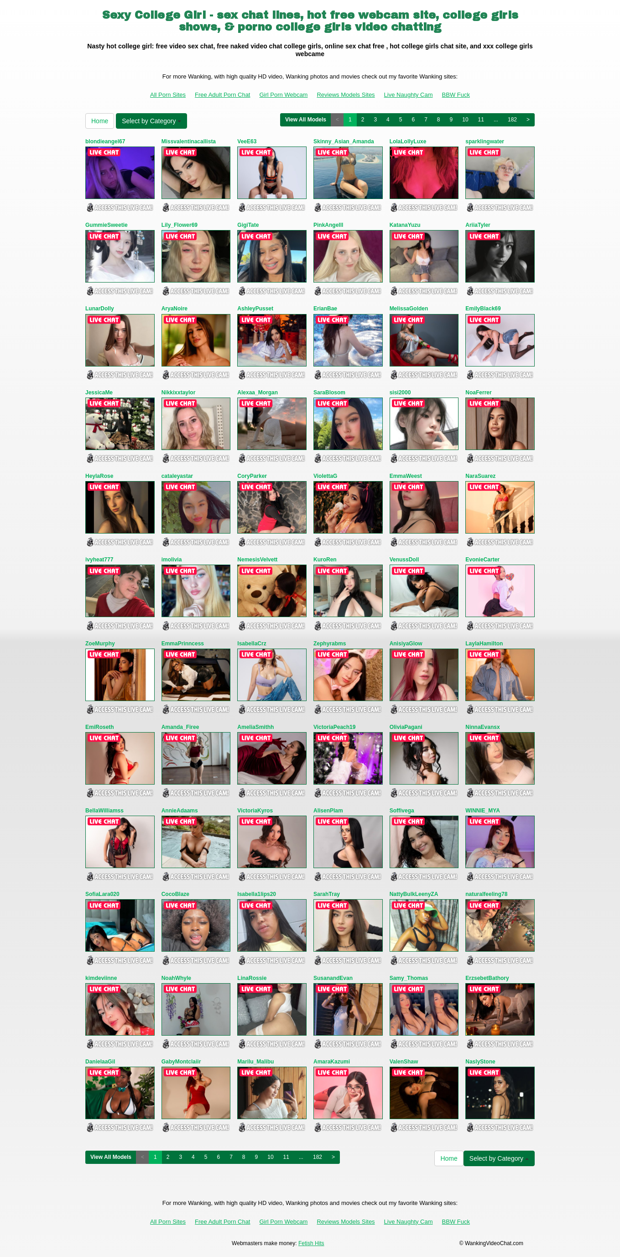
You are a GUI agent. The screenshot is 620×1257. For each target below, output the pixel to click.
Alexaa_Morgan (257, 392)
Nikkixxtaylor (179, 392)
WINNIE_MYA (482, 810)
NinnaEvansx (482, 727)
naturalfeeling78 (486, 894)
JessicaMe (99, 392)
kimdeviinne (101, 978)
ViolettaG (325, 476)
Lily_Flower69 (180, 225)
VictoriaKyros (255, 810)
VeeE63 (246, 141)
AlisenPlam (328, 810)
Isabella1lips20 (256, 894)
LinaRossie (251, 978)
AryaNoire (175, 308)
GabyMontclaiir (181, 1061)
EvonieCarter (482, 559)
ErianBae (325, 308)
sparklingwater (484, 141)
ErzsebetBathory (487, 978)
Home (99, 121)
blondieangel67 (105, 141)
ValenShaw (404, 1061)
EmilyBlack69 (482, 308)
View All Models (305, 119)
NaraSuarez (480, 476)
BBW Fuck (456, 94)
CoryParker (252, 476)
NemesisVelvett (257, 559)
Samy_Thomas (409, 978)
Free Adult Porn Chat (222, 94)
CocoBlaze (175, 894)
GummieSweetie (106, 225)
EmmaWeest (406, 476)
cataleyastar (177, 476)
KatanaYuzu (405, 225)
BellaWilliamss (104, 810)
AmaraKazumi (331, 1061)
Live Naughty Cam (408, 94)
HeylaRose (99, 476)
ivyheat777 (99, 559)
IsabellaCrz (251, 643)
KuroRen (325, 559)
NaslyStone (480, 1061)
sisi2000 (400, 392)
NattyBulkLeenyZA (414, 894)
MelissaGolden (409, 308)
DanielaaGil (100, 1061)
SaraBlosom (329, 392)
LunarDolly (99, 308)
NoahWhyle (176, 978)
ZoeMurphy (100, 643)
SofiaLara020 (102, 894)
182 (512, 119)
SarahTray (326, 894)
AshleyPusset (255, 308)
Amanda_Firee (180, 727)
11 (481, 119)
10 (465, 119)
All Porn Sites (168, 94)
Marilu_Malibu (255, 1061)
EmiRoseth (99, 727)
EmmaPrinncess (183, 643)
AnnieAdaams (180, 810)
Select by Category (151, 121)
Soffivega (402, 810)
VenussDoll (404, 559)
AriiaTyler (477, 225)
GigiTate (248, 225)
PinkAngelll (328, 225)
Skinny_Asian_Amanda (343, 141)
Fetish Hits (311, 1243)
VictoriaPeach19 (334, 727)
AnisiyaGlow (406, 643)
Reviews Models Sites (346, 94)
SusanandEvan (333, 978)
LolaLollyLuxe (408, 141)
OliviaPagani (406, 727)
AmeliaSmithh (255, 727)
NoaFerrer (478, 392)
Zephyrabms (329, 643)
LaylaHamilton (484, 643)
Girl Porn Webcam (283, 94)
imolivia (172, 559)
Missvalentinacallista (189, 141)
